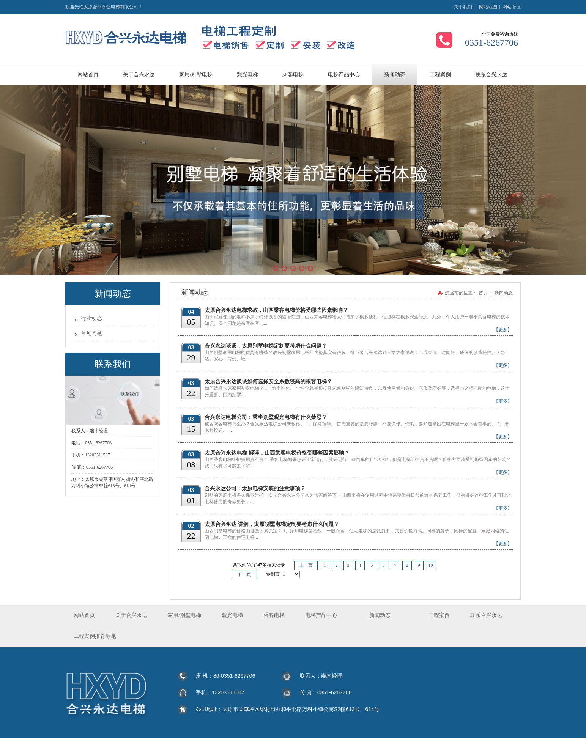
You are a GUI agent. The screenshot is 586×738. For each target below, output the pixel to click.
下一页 (244, 574)
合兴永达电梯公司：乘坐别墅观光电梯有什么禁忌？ (266, 417)
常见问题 (91, 333)
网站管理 (512, 6)
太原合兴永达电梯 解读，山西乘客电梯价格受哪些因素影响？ (277, 453)
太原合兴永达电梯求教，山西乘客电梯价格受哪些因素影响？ (276, 310)
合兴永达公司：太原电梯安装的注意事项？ (255, 488)
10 (430, 565)
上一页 (306, 565)
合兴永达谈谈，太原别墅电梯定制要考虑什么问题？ (266, 346)
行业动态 (91, 318)
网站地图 (488, 6)
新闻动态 (504, 293)
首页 (483, 293)
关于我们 (463, 6)
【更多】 (503, 329)
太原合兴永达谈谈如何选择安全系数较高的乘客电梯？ (268, 381)
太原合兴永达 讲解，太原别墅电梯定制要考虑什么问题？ (272, 524)
